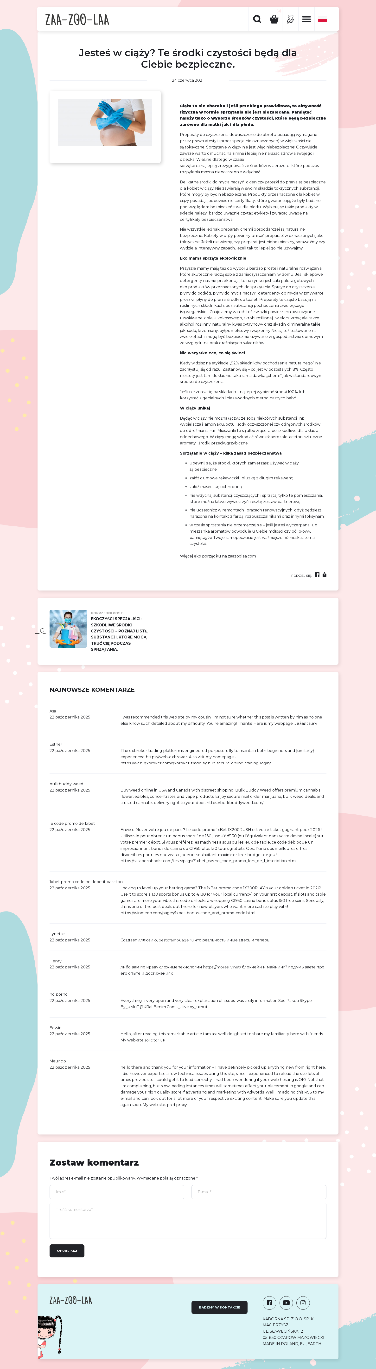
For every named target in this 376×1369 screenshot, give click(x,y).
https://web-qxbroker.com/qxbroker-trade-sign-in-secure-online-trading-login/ (196, 763)
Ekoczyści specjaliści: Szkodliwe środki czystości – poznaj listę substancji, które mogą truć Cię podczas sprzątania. (99, 631)
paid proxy (177, 1105)
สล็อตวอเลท (307, 724)
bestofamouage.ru (177, 940)
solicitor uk (155, 1041)
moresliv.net (228, 968)
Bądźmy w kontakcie (219, 1308)
